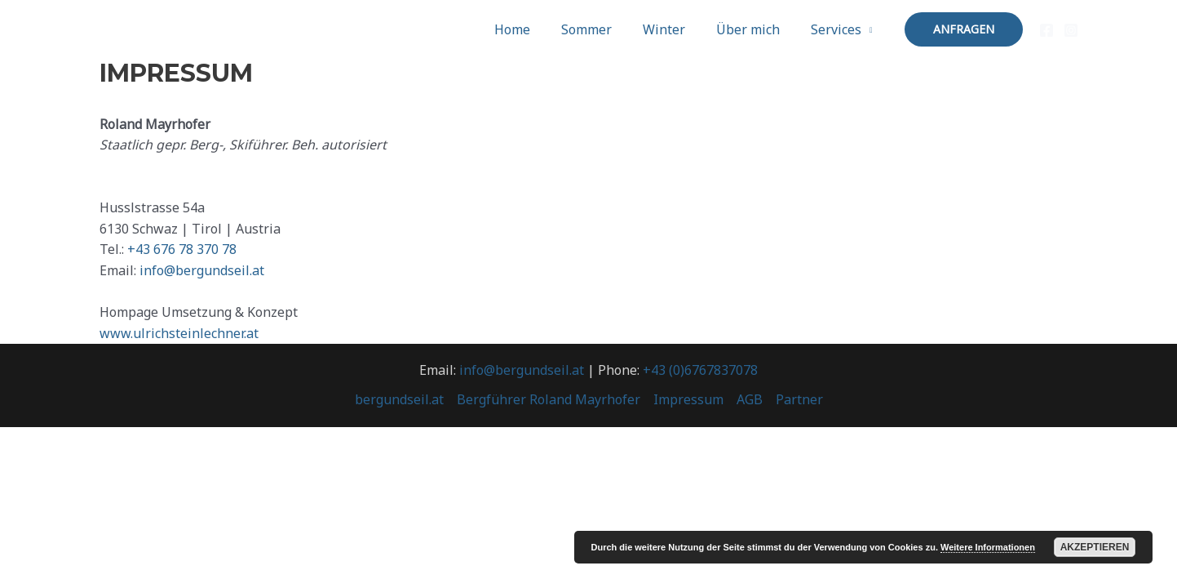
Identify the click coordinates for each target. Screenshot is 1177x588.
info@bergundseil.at (201, 270)
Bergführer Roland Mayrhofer (548, 399)
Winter (676, 29)
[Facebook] (1046, 30)
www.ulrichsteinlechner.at (179, 333)
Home (534, 29)
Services (838, 29)
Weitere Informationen (987, 547)
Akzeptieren (1095, 547)
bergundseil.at (399, 399)
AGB (750, 399)
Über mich (755, 29)
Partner (799, 399)
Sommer (603, 29)
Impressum (688, 399)
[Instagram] (1071, 30)
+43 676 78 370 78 (182, 249)
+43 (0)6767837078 (700, 370)
